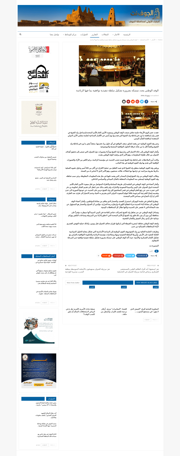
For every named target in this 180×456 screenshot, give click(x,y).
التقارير (95, 34)
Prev (155, 320)
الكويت (151, 251)
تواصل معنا (53, 34)
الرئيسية (127, 34)
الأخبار (117, 34)
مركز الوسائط (70, 34)
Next (147, 320)
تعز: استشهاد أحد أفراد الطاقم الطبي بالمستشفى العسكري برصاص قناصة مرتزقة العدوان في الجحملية (138, 270)
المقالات (105, 34)
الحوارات (83, 34)
